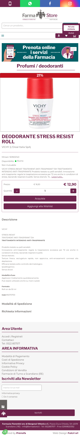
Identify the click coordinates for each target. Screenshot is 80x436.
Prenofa (21, 433)
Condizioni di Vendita (14, 370)
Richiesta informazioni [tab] (16, 311)
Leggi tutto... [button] (57, 177)
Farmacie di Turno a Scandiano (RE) (23, 373)
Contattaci (8, 340)
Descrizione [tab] (9, 219)
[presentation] (19, 403)
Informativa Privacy (13, 363)
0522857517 (50, 426)
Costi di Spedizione (13, 359)
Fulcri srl (73, 433)
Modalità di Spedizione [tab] (17, 303)
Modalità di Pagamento (15, 356)
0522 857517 (4, 407)
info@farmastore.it (31, 426)
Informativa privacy (11, 393)
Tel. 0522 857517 (11, 343)
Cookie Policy (9, 366)
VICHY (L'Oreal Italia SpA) (16, 147)
